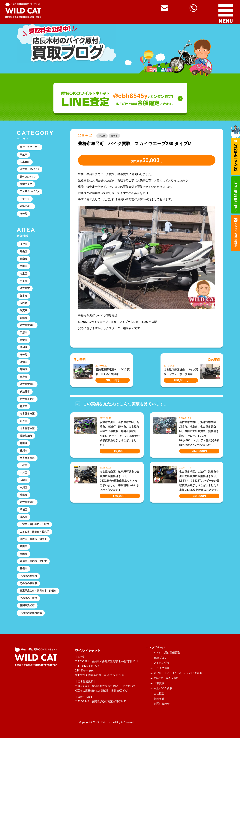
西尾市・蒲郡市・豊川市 (35, 622)
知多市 (24, 316)
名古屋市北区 (28, 435)
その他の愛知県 (30, 639)
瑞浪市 (24, 546)
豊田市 (24, 605)
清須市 (24, 392)
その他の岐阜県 (30, 648)
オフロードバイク (31, 173)
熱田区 (24, 486)
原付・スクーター (31, 148)
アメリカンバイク (31, 199)
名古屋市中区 (28, 469)
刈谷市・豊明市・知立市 (35, 597)
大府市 (24, 409)
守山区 (24, 264)
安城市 (24, 529)
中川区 (24, 537)
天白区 (24, 324)
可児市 (24, 460)
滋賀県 (24, 333)
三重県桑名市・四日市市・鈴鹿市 (38, 659)
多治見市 (26, 426)
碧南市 (24, 273)
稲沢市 (24, 443)
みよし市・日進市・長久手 (37, 588)
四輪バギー (27, 216)
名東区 (24, 290)
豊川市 (24, 495)
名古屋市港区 (28, 554)
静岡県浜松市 (28, 678)
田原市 (24, 358)
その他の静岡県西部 (33, 687)
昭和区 (24, 375)
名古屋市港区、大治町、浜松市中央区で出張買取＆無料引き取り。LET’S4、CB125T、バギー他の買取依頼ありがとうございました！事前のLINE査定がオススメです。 (199, 481)
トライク (26, 207)
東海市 (24, 341)
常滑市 (24, 367)
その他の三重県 (30, 670)
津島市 (24, 571)
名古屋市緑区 (28, 350)
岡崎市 (24, 614)
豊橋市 (117, 136)
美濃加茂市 (27, 478)
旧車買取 (26, 165)
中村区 (24, 520)
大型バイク (27, 190)
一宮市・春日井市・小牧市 (37, 580)
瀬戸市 (24, 256)
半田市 (24, 281)
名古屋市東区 (28, 452)
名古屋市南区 (28, 418)
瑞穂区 (24, 401)
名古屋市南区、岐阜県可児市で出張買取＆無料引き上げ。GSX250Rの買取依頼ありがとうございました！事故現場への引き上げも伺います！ (119, 481)
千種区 (24, 563)
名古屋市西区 (28, 503)
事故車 (24, 156)
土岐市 (24, 512)
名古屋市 (26, 307)
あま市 (24, 298)
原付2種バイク (29, 182)
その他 (103, 136)
